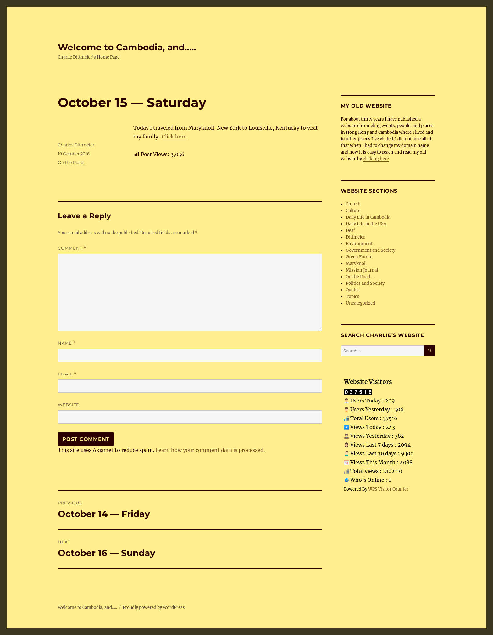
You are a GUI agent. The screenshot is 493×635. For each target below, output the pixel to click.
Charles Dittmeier (76, 144)
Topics (352, 296)
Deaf (350, 230)
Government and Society (370, 250)
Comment (72, 248)
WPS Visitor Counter (388, 489)
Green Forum (359, 257)
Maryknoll (356, 263)
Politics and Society (365, 283)
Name (67, 343)
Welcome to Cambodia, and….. (127, 47)
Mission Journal (362, 270)
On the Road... (72, 162)
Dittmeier (355, 237)
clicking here (376, 158)
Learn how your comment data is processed (209, 450)
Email (67, 374)
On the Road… (359, 276)
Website (68, 404)
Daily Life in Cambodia (368, 217)
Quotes (353, 290)
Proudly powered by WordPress (154, 607)
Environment (359, 243)
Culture (353, 210)
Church (353, 204)
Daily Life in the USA (366, 224)
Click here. (175, 136)
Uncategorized (360, 303)
